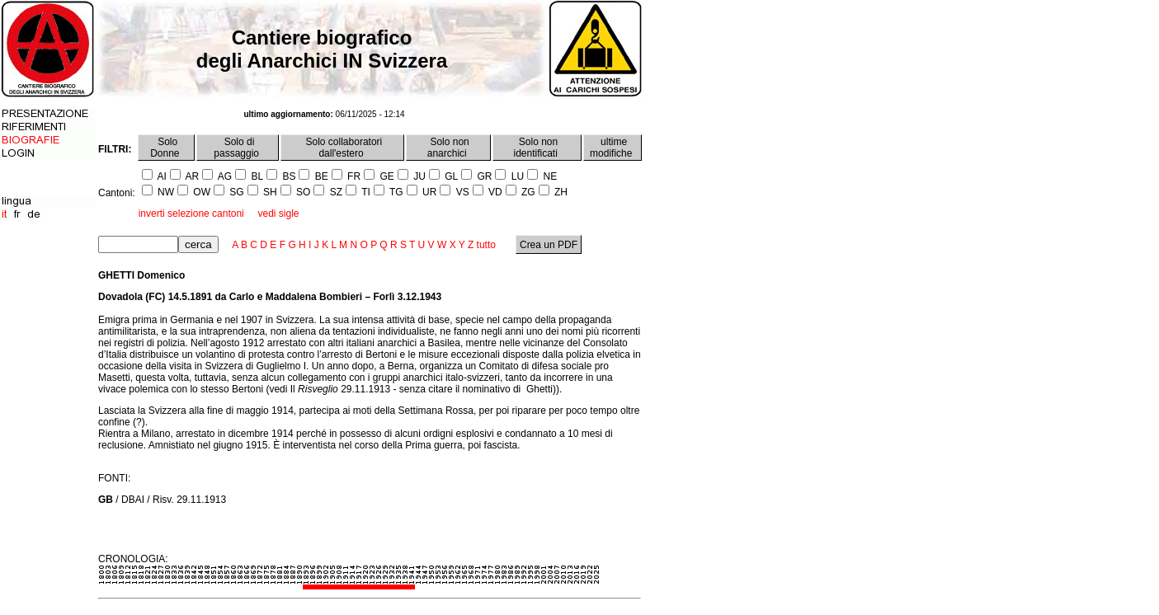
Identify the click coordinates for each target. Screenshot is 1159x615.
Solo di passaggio (237, 147)
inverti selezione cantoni (191, 213)
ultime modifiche (612, 147)
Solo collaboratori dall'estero (342, 147)
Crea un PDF (549, 245)
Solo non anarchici (448, 147)
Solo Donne (166, 147)
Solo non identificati (537, 147)
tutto (486, 245)
